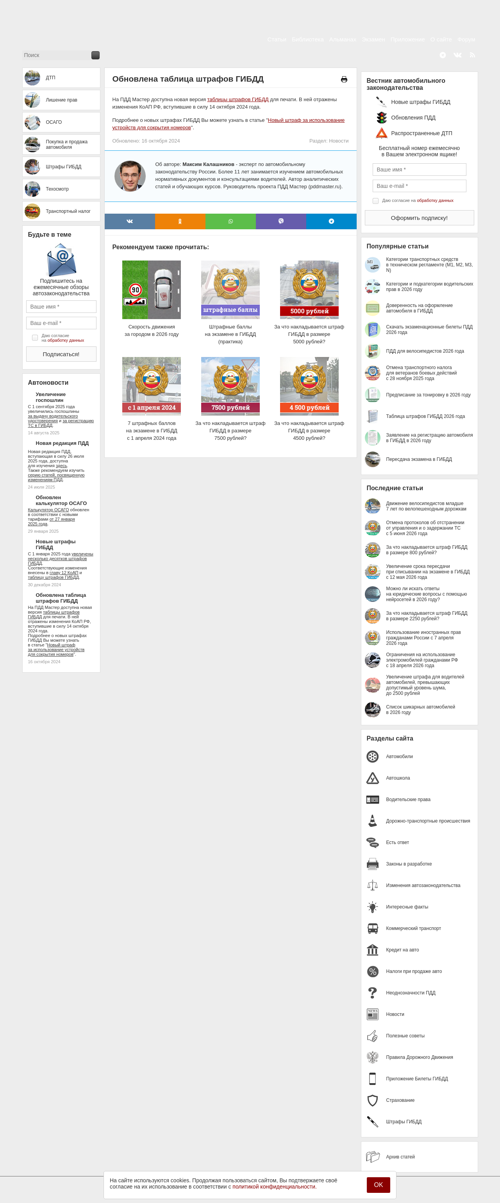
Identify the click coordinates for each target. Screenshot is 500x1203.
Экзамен (373, 39)
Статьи (277, 39)
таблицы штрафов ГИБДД (238, 99)
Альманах (342, 39)
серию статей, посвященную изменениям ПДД (56, 477)
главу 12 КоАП (64, 572)
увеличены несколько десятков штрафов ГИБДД (60, 559)
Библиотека (308, 39)
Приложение (408, 39)
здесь (61, 465)
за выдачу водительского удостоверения (53, 418)
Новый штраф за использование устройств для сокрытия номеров (56, 650)
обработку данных (66, 340)
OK (378, 1185)
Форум (466, 39)
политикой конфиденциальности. (274, 1186)
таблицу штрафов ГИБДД (53, 577)
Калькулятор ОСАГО (48, 509)
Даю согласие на (63, 338)
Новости (338, 141)
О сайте (441, 39)
